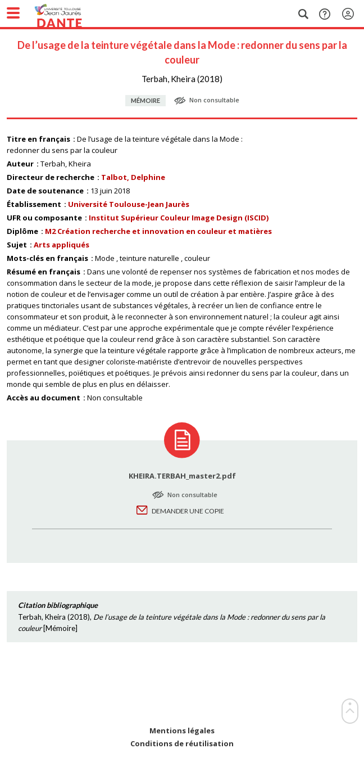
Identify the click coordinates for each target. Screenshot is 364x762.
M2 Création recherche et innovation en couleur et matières (158, 231)
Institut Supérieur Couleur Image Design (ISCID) (179, 218)
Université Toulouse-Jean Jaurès (128, 204)
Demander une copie (188, 511)
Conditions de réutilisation (182, 744)
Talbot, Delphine (133, 177)
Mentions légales (182, 731)
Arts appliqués (61, 245)
